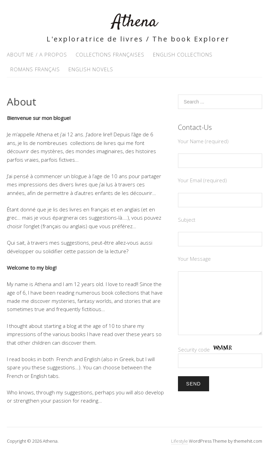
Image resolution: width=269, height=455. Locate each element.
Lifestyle (179, 441)
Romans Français (35, 69)
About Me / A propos (37, 54)
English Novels (90, 69)
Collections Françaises (110, 54)
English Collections (183, 54)
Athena (134, 22)
